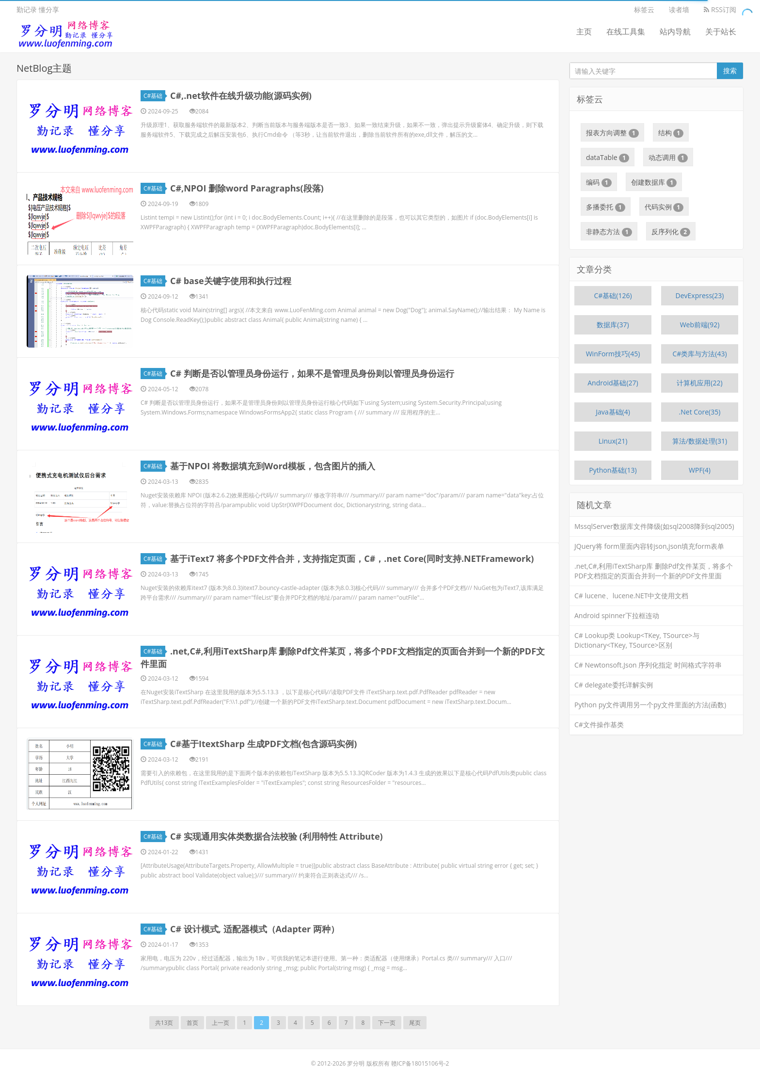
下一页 (387, 1023)
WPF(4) (700, 470)
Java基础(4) (613, 411)
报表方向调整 (612, 133)
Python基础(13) (612, 470)
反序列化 (671, 232)
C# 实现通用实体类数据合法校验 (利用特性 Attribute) (276, 836)
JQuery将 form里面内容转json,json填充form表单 (649, 546)
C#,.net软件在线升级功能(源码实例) (241, 95)
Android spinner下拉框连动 (616, 615)
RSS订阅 (720, 9)
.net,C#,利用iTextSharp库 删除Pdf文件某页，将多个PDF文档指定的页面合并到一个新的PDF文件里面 (653, 570)
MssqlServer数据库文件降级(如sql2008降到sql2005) (654, 526)
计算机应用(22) (699, 382)
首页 (192, 1023)
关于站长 (720, 31)
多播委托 (605, 207)
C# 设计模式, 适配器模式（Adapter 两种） (254, 929)
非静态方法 (609, 232)
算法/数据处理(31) (699, 441)
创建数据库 (654, 182)
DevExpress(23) (700, 295)
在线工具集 (625, 31)
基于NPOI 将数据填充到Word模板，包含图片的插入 (272, 466)
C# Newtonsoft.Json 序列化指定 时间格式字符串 (648, 665)
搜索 (730, 70)
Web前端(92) (700, 324)
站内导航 (675, 31)
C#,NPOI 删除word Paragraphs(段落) (247, 188)
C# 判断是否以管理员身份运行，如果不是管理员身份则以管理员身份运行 (312, 373)
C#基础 (154, 96)
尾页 (415, 1023)
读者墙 (679, 9)
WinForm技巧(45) (613, 353)
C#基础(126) (613, 295)
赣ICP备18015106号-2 (420, 1063)
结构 (671, 133)
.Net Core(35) (700, 411)
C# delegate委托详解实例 (613, 684)
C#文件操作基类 (599, 724)
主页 (584, 31)
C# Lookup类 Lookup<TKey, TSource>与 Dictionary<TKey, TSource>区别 (636, 640)
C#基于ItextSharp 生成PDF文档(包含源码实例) (263, 743)
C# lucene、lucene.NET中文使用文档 (631, 595)
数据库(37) (613, 324)
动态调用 (668, 157)
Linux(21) (613, 441)
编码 (599, 182)
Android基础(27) (612, 382)
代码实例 (664, 207)
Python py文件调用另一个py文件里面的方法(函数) (650, 704)
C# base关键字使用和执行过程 (230, 281)
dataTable (607, 157)
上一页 (220, 1023)
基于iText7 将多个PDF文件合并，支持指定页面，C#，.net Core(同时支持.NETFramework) (352, 558)
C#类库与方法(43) (699, 353)
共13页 (164, 1023)
